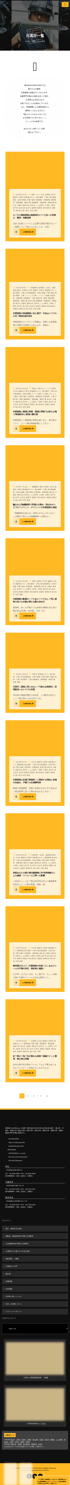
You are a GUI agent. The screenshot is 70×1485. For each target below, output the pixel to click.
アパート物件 (36, 394)
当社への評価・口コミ (14, 1304)
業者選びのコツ (30, 197)
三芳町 (47, 205)
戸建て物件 (31, 200)
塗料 (41, 487)
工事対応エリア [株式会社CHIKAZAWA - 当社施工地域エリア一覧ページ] (10, 1435)
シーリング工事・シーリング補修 (37, 295)
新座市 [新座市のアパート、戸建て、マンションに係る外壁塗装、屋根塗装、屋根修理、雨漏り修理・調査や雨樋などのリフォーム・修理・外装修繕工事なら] (28, 1442)
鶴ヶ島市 (26, 210)
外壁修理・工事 (29, 298)
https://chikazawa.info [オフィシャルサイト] (15, 1142)
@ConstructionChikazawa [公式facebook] (16, 1157)
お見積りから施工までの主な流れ (18, 1251)
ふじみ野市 (40, 205)
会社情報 (9, 1289)
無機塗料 (35, 487)
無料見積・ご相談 (12, 1258)
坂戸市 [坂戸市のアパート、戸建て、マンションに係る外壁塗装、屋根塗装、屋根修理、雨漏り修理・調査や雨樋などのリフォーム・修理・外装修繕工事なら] (47, 1440)
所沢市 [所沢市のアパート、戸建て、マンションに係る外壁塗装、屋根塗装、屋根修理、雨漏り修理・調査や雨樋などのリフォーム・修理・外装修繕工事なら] (24, 1440)
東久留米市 (47, 208)
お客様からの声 (11, 1266)
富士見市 (22, 208)
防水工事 (31, 301)
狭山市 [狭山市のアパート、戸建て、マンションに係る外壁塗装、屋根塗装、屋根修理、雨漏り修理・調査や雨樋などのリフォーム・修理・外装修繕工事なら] (13, 1440)
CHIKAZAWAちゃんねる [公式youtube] (16, 1153)
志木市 (28, 208)
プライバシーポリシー (14, 1311)
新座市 (34, 208)
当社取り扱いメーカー (14, 1296)
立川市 (52, 194)
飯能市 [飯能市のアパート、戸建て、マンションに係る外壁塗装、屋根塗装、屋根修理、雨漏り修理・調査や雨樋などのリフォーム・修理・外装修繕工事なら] (52, 1440)
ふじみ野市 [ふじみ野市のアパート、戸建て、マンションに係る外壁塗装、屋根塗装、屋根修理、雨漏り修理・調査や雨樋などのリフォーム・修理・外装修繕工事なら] (59, 1440)
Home (27, 41)
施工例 (8, 1274)
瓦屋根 (33, 1041)
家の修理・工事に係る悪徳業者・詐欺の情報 (29, 293)
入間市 (52, 205)
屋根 (35, 210)
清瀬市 (15, 309)
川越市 (19, 205)
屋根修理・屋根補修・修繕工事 (35, 399)
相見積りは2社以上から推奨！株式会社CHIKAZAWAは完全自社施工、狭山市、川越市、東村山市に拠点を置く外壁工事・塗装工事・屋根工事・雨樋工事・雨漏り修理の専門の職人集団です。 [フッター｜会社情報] (35, 1125)
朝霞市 (39, 208)
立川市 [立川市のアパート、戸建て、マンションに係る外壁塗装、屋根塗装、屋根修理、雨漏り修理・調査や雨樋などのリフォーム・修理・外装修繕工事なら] (40, 1444)
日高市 (21, 197)
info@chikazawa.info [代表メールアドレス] (15, 1146)
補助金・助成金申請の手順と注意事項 (19, 1236)
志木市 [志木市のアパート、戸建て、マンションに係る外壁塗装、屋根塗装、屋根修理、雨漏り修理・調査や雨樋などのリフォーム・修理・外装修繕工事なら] (17, 1442)
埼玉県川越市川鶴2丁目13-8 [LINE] (15, 1185)
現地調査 (33, 287)
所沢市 (32, 205)
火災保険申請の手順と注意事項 (17, 1243)
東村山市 (26, 205)
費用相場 (20, 764)
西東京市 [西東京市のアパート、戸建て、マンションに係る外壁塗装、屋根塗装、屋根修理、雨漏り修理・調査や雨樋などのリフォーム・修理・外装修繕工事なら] (34, 1444)
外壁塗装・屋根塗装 (43, 200)
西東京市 (18, 210)
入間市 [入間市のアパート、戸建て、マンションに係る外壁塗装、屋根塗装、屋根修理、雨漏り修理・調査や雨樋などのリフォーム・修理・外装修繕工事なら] (18, 1440)
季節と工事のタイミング (41, 388)
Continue (35, 232)
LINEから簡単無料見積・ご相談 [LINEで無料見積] (35, 1360)
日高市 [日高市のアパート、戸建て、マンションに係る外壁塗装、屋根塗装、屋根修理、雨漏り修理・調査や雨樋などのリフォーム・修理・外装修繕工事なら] (41, 1440)
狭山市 (17, 303)
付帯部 (47, 194)
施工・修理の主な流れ (14, 1228)
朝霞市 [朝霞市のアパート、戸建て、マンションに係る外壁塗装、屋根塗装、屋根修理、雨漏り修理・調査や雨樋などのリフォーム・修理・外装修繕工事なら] (22, 1442)
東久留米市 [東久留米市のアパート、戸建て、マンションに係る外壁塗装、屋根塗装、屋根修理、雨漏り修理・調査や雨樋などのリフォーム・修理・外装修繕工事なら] (26, 1444)
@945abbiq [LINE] (11, 1149)
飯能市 (15, 197)
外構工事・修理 (41, 298)
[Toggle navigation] (65, 4)
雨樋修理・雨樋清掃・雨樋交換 (43, 202)
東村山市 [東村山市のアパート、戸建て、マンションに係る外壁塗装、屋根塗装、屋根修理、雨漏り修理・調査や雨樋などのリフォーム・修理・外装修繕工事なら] (13, 1444)
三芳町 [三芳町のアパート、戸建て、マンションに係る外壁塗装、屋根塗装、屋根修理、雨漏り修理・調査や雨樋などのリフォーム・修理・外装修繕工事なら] (11, 1442)
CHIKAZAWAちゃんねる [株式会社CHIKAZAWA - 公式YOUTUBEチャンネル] (35, 1406)
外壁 (31, 210)
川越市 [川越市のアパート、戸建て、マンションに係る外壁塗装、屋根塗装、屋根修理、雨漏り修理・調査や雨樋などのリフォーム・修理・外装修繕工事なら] (29, 1440)
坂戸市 (15, 208)
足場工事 (43, 767)
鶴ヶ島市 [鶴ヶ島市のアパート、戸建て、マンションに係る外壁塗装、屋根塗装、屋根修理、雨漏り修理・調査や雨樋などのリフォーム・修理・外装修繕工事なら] (35, 1440)
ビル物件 (45, 394)
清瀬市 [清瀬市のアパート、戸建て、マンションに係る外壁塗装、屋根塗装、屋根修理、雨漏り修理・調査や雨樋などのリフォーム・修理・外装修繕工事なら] (20, 1444)
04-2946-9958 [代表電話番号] (12, 1139)
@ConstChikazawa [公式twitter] (14, 1160)
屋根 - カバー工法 (37, 194)
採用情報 (9, 1281)
